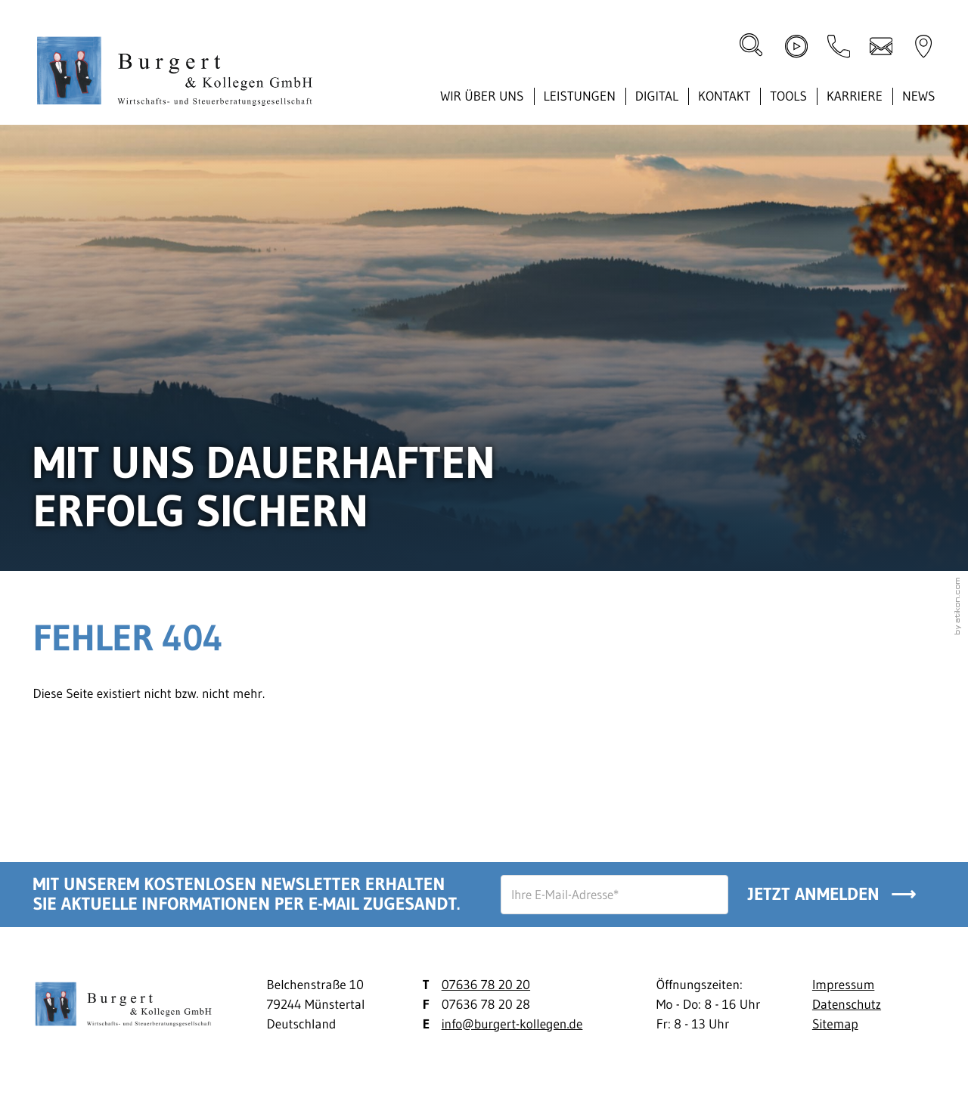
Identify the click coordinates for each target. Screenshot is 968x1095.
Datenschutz (846, 1004)
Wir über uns (481, 96)
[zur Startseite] (180, 73)
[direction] (923, 46)
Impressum (843, 984)
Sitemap (835, 1024)
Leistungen (579, 96)
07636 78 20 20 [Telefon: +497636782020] (486, 984)
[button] (838, 46)
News (918, 96)
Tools (788, 96)
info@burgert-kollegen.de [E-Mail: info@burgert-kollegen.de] (512, 1024)
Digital (656, 96)
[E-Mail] (614, 894)
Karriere (855, 96)
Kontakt (724, 96)
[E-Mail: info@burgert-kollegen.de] (881, 46)
